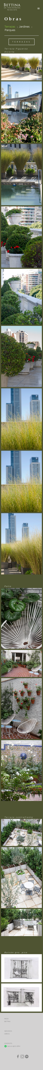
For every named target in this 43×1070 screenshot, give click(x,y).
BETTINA (7, 1021)
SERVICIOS (8, 1031)
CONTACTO (8, 1043)
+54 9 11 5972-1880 (12, 1046)
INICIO (6, 1019)
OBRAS (7, 1034)
